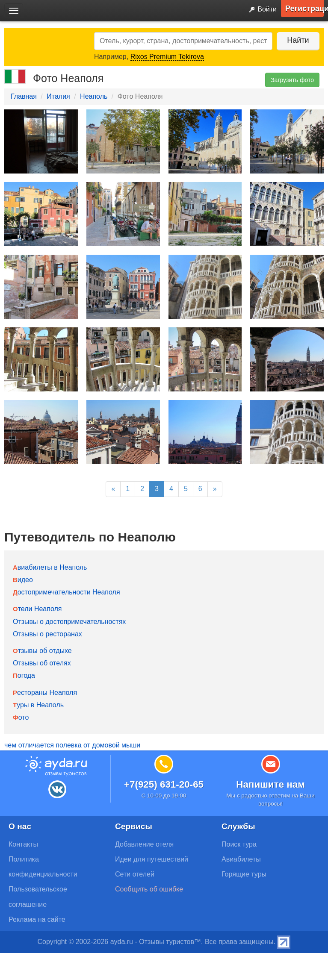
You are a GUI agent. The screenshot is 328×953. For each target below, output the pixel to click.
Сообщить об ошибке (149, 889)
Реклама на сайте (37, 919)
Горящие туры (244, 874)
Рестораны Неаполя (45, 692)
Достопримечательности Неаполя (66, 592)
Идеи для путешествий (151, 859)
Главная (24, 96)
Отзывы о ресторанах (47, 634)
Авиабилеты (241, 859)
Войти (261, 9)
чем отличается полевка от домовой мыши (72, 745)
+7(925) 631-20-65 (164, 784)
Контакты (23, 844)
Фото (21, 717)
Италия (58, 96)
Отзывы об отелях (42, 663)
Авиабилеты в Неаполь (50, 567)
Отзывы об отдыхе (42, 650)
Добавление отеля (144, 844)
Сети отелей (134, 874)
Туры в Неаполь (38, 705)
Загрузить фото (292, 79)
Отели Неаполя (37, 608)
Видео (23, 579)
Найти (298, 40)
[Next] (214, 489)
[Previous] (113, 489)
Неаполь (93, 96)
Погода (24, 675)
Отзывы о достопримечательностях (69, 621)
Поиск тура (239, 844)
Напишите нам (270, 784)
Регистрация (304, 8)
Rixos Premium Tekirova (167, 56)
